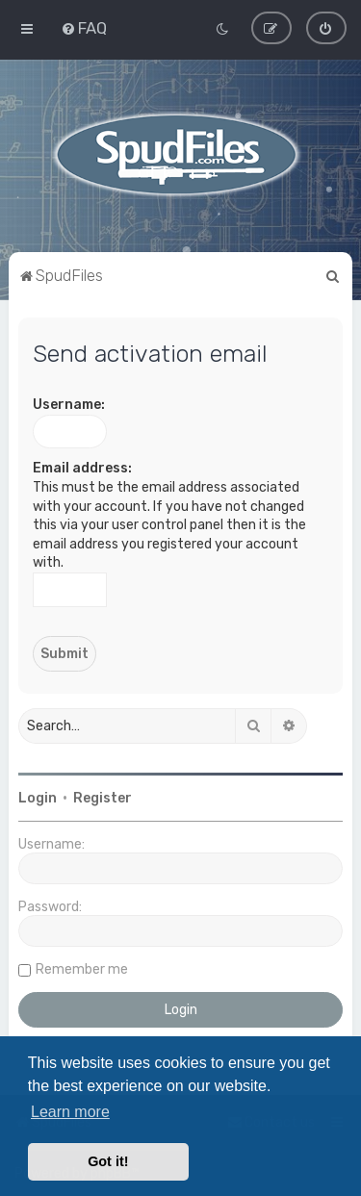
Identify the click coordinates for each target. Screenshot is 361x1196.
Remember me (82, 969)
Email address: (82, 468)
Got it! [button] (108, 1161)
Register (102, 798)
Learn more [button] (70, 1112)
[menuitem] (84, 27)
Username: (69, 404)
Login (37, 798)
